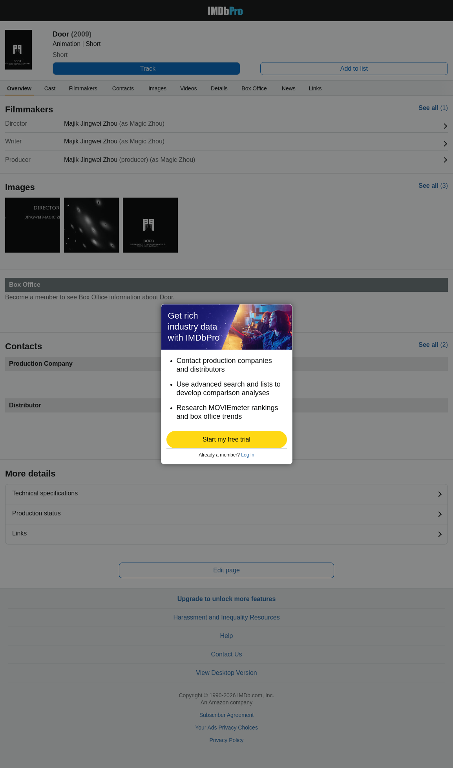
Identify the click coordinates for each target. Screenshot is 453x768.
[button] (227, 439)
